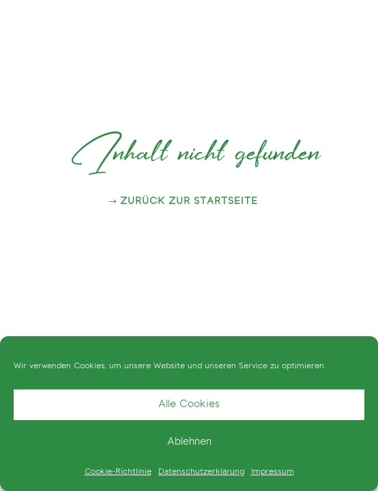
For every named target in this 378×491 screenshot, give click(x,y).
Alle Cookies (189, 405)
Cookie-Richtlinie (118, 472)
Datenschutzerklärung (201, 472)
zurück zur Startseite (189, 202)
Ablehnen (189, 442)
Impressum (272, 472)
